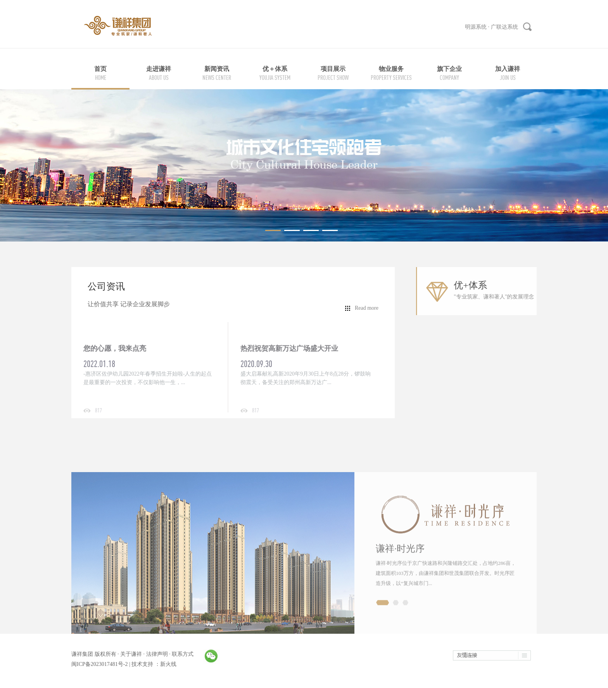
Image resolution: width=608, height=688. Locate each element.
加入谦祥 (507, 69)
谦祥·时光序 (400, 585)
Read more (366, 308)
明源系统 (476, 27)
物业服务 (391, 69)
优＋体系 (275, 69)
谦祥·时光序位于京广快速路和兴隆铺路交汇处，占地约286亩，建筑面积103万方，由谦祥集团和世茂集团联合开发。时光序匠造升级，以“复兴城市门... (446, 610)
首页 (100, 69)
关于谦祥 (131, 654)
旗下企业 (449, 69)
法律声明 (157, 654)
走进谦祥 (158, 69)
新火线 (168, 664)
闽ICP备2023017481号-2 (99, 664)
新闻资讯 (216, 69)
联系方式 (182, 654)
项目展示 (333, 69)
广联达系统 (504, 27)
